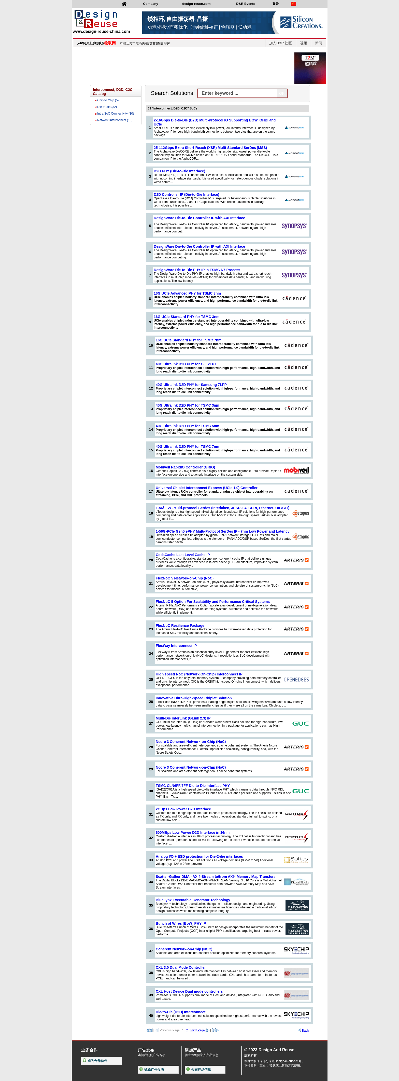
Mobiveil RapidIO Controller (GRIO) (185, 467)
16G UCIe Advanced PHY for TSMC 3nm (187, 293)
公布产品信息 (198, 1070)
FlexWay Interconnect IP (176, 646)
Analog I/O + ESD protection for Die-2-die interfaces (199, 856)
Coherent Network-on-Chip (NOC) (184, 949)
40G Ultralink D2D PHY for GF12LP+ (186, 364)
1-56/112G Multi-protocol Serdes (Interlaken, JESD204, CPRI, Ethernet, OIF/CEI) (222, 508)
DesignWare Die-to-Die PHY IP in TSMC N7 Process (197, 270)
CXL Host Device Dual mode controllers (189, 991)
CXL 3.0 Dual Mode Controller (181, 967)
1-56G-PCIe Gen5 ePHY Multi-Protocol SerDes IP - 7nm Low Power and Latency (222, 531)
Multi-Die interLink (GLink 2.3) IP (183, 718)
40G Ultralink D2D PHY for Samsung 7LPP (191, 385)
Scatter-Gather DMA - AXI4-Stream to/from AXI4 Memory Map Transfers (216, 877)
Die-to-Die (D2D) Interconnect (180, 1012)
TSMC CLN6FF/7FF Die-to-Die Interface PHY (193, 786)
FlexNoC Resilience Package (180, 625)
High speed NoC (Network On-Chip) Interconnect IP (199, 674)
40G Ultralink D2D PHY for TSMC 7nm (187, 447)
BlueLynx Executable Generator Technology (193, 900)
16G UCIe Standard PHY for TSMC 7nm (188, 340)
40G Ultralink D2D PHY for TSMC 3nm (187, 405)
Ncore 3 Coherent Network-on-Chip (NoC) (191, 742)
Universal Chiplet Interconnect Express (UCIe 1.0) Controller (207, 488)
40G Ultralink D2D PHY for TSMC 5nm (187, 426)
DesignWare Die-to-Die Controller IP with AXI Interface (199, 218)
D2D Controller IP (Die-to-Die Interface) (186, 194)
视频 (303, 43)
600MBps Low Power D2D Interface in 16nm (193, 832)
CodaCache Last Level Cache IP (183, 555)
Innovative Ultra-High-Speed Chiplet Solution (194, 698)
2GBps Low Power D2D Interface (183, 809)
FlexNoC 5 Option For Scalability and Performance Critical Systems (213, 602)
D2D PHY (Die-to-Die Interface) (179, 171)
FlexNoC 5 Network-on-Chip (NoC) (184, 578)
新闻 (318, 43)
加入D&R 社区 (280, 43)
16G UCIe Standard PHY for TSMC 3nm (186, 317)
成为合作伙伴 (95, 1061)
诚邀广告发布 (151, 1070)
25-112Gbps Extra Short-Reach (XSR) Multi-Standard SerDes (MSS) (210, 148)
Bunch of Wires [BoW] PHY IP (181, 923)
